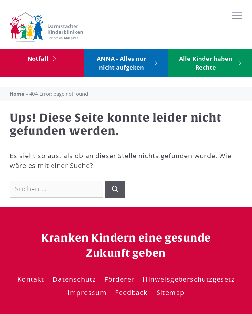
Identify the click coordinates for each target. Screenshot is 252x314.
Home (17, 93)
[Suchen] (115, 189)
